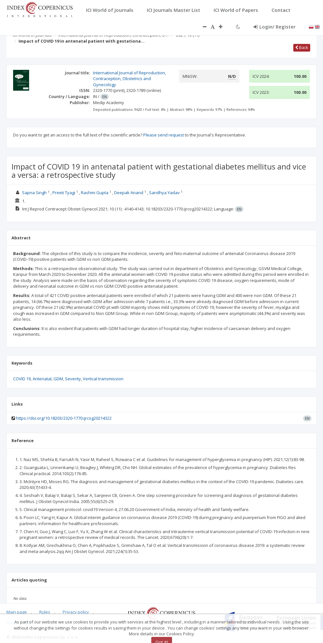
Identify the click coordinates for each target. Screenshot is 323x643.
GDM (58, 379)
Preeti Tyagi (63, 192)
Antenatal (42, 379)
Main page (16, 612)
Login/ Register (274, 26)
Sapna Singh (34, 192)
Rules (44, 612)
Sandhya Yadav (164, 192)
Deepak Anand (128, 192)
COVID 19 (22, 379)
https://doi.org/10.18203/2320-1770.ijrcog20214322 (64, 418)
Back (301, 47)
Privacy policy (76, 612)
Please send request (163, 135)
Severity (73, 379)
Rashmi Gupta (94, 192)
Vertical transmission (103, 379)
